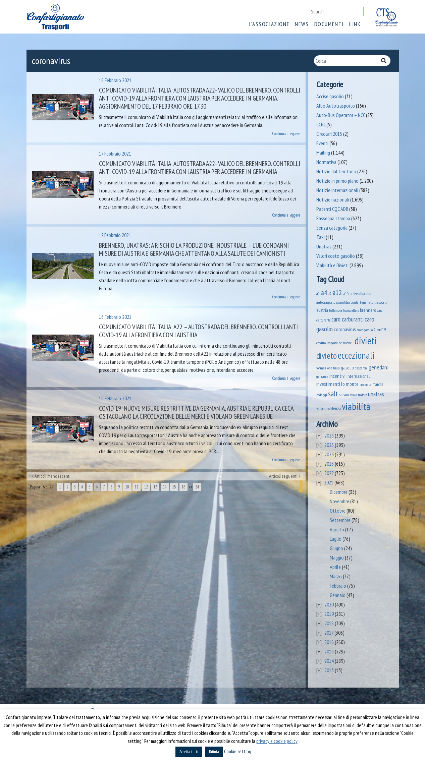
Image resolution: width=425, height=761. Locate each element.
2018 (329, 623)
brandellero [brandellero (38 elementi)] (351, 310)
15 (174, 487)
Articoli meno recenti (52, 476)
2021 (328, 482)
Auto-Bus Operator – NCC (340, 115)
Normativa (326, 162)
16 (183, 487)
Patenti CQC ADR (332, 209)
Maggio (337, 557)
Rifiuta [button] (214, 752)
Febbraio (338, 585)
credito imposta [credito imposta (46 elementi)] (327, 342)
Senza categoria (332, 227)
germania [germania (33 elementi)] (322, 376)
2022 (329, 473)
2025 (329, 445)
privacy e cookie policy (277, 741)
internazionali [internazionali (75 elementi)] (359, 376)
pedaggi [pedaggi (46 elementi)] (321, 394)
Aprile (335, 567)
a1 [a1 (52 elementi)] (318, 293)
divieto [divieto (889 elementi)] (326, 355)
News (302, 24)
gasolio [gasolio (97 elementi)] (347, 367)
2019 (329, 613)
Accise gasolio (330, 96)
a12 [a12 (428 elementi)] (337, 292)
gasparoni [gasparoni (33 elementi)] (361, 368)
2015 (329, 651)
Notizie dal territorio (336, 171)
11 (137, 487)
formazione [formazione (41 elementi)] (324, 367)
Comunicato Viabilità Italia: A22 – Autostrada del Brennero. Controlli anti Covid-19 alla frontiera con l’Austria (198, 331)
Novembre (339, 501)
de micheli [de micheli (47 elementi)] (346, 342)
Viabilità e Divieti (332, 265)
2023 (329, 463)
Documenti (329, 24)
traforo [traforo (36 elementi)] (362, 395)
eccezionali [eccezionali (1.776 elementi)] (356, 355)
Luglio (335, 538)
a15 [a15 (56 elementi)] (346, 293)
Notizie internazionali (337, 190)
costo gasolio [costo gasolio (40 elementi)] (365, 329)
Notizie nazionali (332, 199)
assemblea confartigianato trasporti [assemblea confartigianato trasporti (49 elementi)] (361, 302)
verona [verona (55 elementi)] (321, 408)
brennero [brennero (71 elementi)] (368, 310)
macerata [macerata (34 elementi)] (365, 384)
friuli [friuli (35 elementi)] (336, 368)
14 (165, 487)
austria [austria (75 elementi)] (322, 310)
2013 (329, 670)
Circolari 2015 (329, 133)
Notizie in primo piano (337, 180)
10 (127, 487)
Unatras (323, 246)
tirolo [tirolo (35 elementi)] (353, 395)
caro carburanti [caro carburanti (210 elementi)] (347, 319)
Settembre (340, 520)
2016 (329, 642)
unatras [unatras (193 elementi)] (376, 394)
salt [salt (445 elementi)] (333, 393)
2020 (329, 604)
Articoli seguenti (283, 476)
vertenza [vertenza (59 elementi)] (334, 408)
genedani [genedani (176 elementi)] (378, 367)
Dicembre (339, 491)
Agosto (337, 529)
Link (355, 24)
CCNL (320, 124)
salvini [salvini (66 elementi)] (344, 395)
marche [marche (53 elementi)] (377, 384)
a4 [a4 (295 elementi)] (324, 292)
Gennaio (338, 595)
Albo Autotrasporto (335, 105)
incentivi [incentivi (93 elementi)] (337, 376)
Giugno (336, 548)
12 (146, 487)
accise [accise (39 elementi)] (354, 293)
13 (155, 487)
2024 (329, 454)
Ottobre (338, 510)
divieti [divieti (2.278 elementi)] (366, 340)
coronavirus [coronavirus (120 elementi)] (345, 329)
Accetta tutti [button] (188, 752)
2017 (328, 632)
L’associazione (269, 24)
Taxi (320, 237)
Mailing (323, 152)
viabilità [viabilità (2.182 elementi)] (356, 406)
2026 (329, 435)
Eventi (322, 143)
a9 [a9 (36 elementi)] (329, 293)
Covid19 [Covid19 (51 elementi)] (380, 329)
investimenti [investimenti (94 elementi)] (328, 383)
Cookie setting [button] (237, 751)
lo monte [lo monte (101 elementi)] (350, 383)
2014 (329, 660)
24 (197, 487)
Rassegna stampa (333, 218)
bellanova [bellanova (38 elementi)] (335, 310)
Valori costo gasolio (335, 255)
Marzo (336, 576)
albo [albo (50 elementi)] (362, 293)
